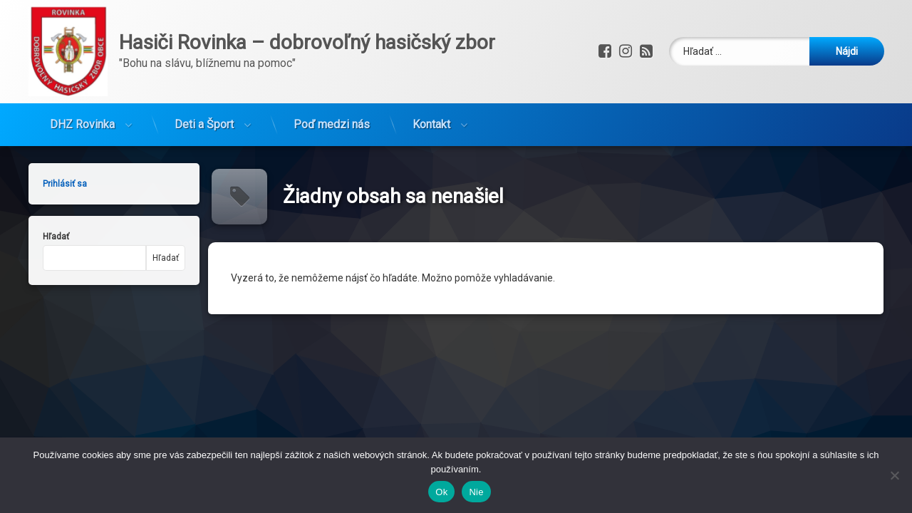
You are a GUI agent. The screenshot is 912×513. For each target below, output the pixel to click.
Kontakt (431, 116)
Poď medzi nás (332, 116)
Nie (476, 492)
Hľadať (46, 237)
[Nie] (894, 475)
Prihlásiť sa (55, 184)
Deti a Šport (204, 116)
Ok (441, 492)
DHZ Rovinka (82, 116)
